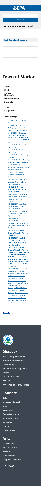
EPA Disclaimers (10, 447)
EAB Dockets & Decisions (15, 40)
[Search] (20, 20)
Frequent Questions (12, 460)
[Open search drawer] (5, 8)
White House (9, 430)
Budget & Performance (13, 361)
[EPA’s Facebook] (5, 472)
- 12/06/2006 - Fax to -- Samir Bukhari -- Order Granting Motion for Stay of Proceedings (18, 167)
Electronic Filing (11, 60)
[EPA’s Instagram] (26, 472)
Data (5, 398)
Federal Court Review (13, 44)
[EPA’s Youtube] (15, 472)
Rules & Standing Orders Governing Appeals (19, 50)
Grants (6, 373)
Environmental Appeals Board (18, 26)
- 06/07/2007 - (18, 257)
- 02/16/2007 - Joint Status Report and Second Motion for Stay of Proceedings (17, 182)
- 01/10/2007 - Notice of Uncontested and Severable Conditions (16, 175)
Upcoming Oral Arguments (16, 64)
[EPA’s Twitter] (10, 472)
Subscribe (7, 422)
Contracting (8, 365)
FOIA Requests (10, 456)
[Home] (19, 8)
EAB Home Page (11, 36)
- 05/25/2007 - (18, 233)
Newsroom (8, 410)
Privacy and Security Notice (16, 385)
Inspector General (11, 402)
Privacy (6, 381)
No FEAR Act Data (11, 377)
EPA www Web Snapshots (15, 369)
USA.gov (6, 426)
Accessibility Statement (14, 357)
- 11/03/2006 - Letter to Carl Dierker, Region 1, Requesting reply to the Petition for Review (17, 128)
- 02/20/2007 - (17, 189)
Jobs (5, 406)
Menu (35, 8)
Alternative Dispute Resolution (17, 55)
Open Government (11, 414)
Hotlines (7, 452)
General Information (13, 72)
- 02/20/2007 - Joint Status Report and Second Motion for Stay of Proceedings (17, 206)
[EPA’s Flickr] (20, 472)
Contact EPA (8, 443)
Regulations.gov (10, 418)
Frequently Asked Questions (16, 68)
